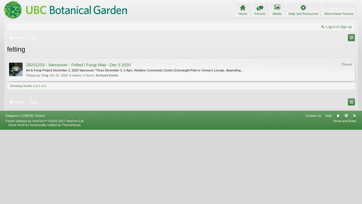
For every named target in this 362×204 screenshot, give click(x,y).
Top (346, 190)
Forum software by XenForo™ (45, 195)
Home (338, 190)
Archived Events (107, 75)
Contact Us (313, 189)
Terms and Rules (344, 195)
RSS (354, 190)
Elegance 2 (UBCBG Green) (25, 189)
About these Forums (339, 14)
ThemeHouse (71, 199)
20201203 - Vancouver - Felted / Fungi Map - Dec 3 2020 (78, 65)
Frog (45, 75)
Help (328, 189)
